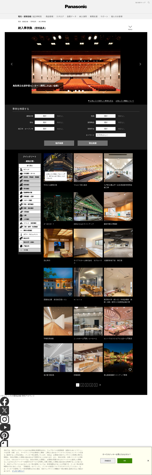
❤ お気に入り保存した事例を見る (100, 101)
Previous (11, 64)
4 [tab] (79, 91)
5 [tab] (83, 91)
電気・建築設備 (23, 21)
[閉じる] (148, 460)
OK (125, 461)
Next (140, 64)
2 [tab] (72, 91)
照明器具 (33, 21)
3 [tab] (76, 91)
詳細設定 (108, 461)
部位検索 (93, 143)
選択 (44, 116)
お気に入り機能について (125, 101)
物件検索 (59, 143)
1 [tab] (69, 91)
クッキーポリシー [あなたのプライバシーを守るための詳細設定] (18, 471)
